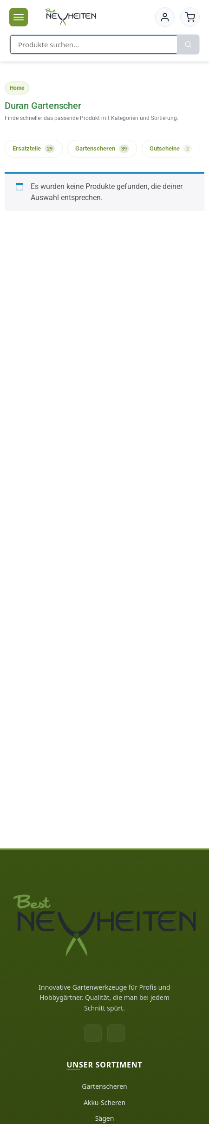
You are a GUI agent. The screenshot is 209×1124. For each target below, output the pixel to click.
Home (17, 88)
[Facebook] (93, 1033)
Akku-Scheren (104, 1102)
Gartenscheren (104, 1086)
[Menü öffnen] (18, 17)
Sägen (104, 1118)
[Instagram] (116, 1033)
